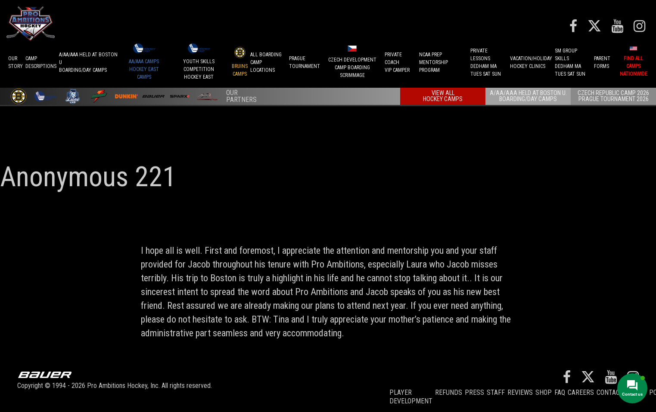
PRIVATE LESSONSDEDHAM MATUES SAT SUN (485, 62)
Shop (543, 392)
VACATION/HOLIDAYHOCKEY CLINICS (531, 62)
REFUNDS (448, 392)
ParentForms (602, 62)
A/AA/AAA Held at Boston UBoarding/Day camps (88, 62)
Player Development (410, 396)
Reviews (520, 392)
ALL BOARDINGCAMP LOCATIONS (266, 62)
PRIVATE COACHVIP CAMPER (397, 62)
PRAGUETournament (304, 62)
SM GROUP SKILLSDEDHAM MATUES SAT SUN (570, 62)
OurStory (15, 62)
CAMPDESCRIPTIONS (40, 62)
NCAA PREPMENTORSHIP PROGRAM (433, 62)
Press (474, 392)
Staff (496, 392)
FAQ (559, 392)
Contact (610, 392)
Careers (581, 392)
